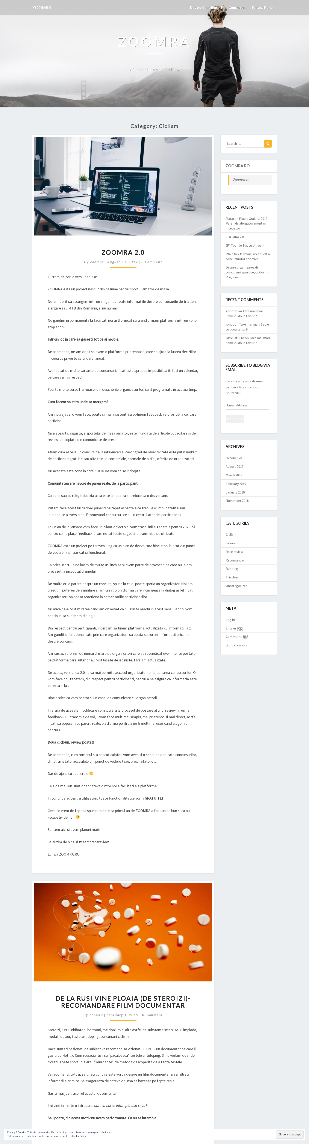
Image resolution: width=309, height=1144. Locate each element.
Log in (230, 619)
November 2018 (237, 500)
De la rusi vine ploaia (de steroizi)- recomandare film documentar (123, 1001)
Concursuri (236, 7)
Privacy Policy (262, 7)
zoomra (97, 262)
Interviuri (232, 543)
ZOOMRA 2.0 (123, 252)
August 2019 (235, 466)
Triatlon (232, 577)
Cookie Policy (79, 1136)
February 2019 (236, 483)
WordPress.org (236, 645)
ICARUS (148, 1048)
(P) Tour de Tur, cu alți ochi (245, 245)
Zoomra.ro (238, 165)
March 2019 (234, 475)
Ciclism (231, 534)
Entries (234, 628)
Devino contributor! (204, 7)
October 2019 (235, 458)
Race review (234, 551)
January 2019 (235, 492)
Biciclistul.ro (235, 338)
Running (232, 568)
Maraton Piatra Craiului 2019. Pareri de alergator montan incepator (247, 223)
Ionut (230, 324)
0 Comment (151, 262)
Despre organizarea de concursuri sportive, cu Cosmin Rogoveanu (248, 272)
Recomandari (235, 560)
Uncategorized (236, 586)
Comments (237, 636)
